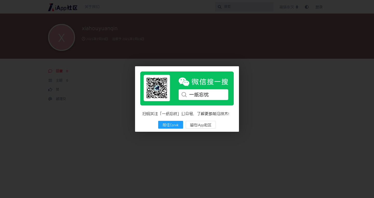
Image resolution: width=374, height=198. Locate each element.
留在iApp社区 (200, 125)
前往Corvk (171, 125)
